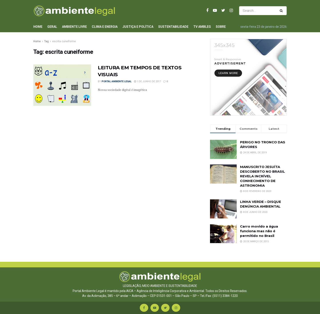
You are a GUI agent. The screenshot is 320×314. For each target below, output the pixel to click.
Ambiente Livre (74, 26)
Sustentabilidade (173, 26)
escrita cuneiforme (64, 41)
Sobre (221, 26)
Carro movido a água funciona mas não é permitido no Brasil (259, 231)
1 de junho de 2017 (147, 81)
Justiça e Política (137, 26)
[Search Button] (282, 10)
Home (37, 26)
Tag (46, 41)
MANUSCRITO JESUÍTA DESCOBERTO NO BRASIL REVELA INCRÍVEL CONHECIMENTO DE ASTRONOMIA (262, 176)
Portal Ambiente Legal (117, 81)
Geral (52, 26)
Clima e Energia (105, 26)
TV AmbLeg (202, 26)
